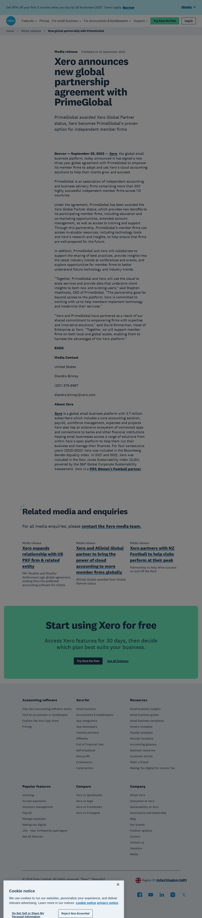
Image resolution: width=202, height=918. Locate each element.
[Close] (118, 899)
